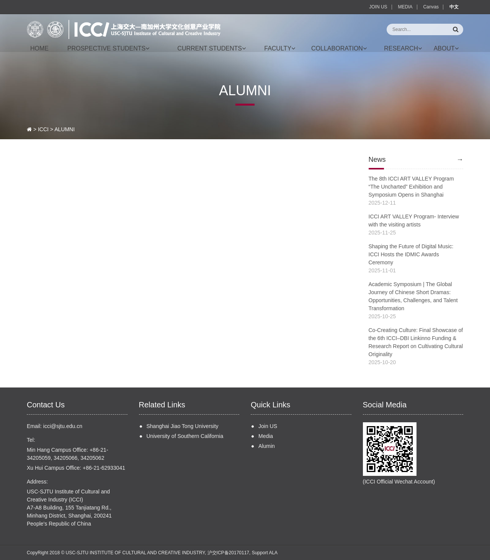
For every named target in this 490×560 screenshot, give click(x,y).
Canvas (431, 7)
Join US (267, 426)
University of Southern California (185, 436)
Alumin (266, 446)
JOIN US (378, 7)
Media (265, 436)
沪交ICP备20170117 (228, 552)
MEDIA (405, 7)
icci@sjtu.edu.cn (62, 426)
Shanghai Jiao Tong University (183, 426)
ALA (273, 552)
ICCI (43, 129)
